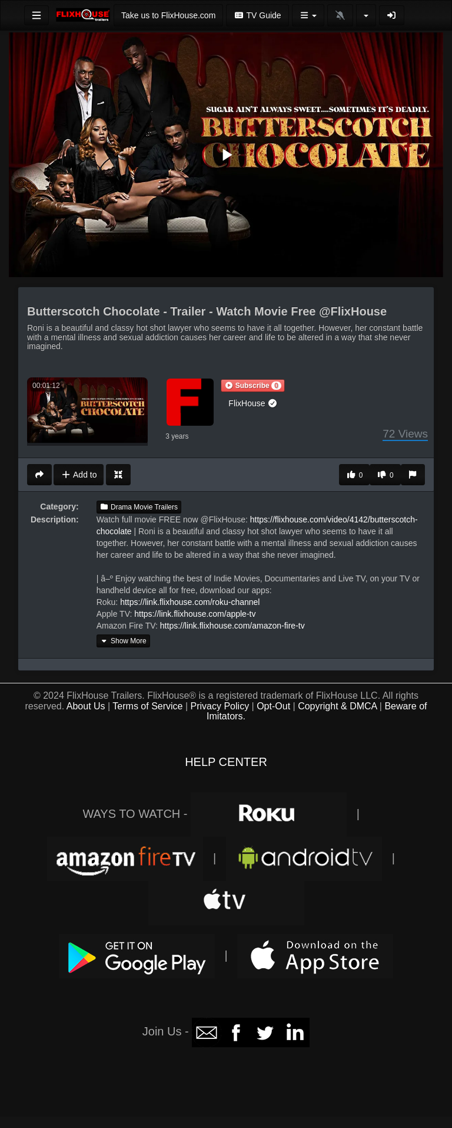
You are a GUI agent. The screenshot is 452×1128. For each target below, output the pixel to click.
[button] (252, 385)
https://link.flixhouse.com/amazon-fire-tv (232, 625)
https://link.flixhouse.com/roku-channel (190, 602)
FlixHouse (253, 403)
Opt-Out (273, 706)
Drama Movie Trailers (139, 507)
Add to (79, 474)
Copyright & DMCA (337, 706)
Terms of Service (147, 706)
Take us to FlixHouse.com (168, 15)
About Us (86, 706)
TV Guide (257, 15)
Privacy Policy (220, 706)
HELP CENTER (226, 761)
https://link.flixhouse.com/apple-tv (194, 614)
